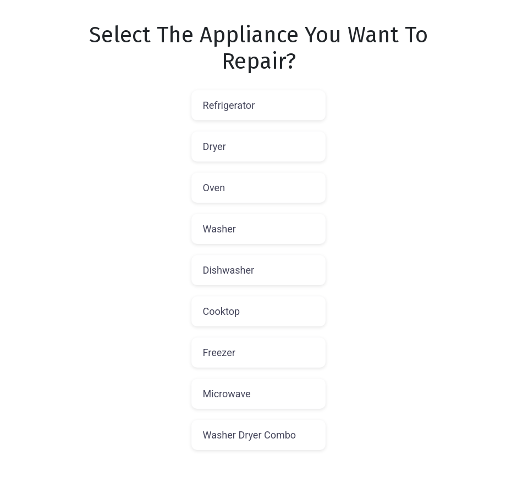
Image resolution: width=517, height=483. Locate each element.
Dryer (214, 146)
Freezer (219, 352)
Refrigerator (229, 105)
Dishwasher (229, 270)
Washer (219, 229)
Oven (214, 187)
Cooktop (221, 311)
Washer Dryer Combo (249, 435)
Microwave (227, 393)
